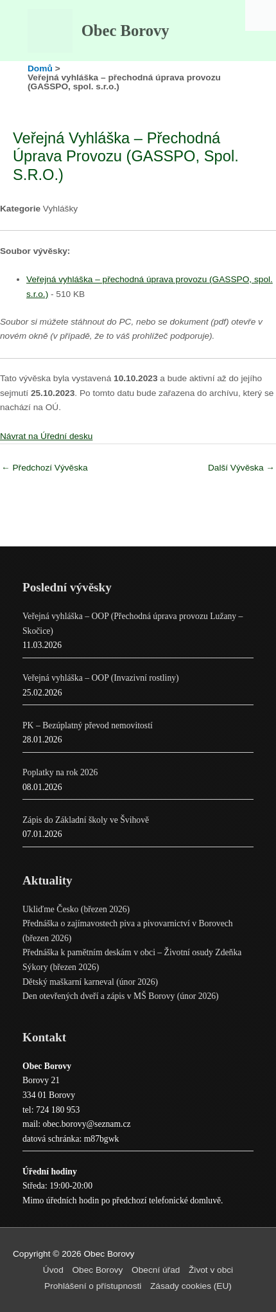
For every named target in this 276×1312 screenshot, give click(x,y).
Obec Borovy (125, 30)
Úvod (53, 1270)
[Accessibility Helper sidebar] (260, 15)
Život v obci (211, 1270)
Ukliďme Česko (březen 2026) (76, 909)
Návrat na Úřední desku (46, 436)
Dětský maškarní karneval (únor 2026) (90, 982)
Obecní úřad (156, 1270)
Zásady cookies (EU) (191, 1286)
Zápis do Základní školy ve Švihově (85, 820)
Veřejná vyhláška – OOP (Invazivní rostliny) (100, 678)
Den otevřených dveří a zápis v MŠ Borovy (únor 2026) (120, 996)
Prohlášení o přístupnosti (92, 1286)
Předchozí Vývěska (44, 467)
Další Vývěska (241, 467)
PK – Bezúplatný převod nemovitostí (87, 725)
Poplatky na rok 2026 (60, 772)
